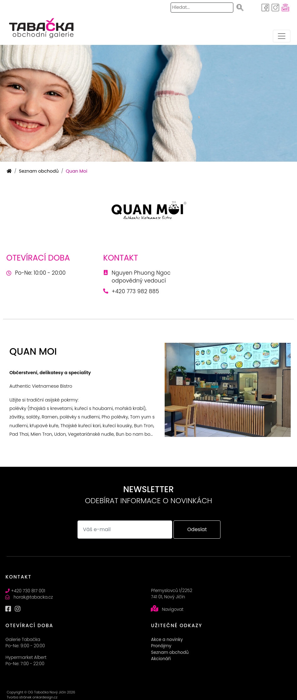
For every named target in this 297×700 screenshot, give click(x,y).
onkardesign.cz (44, 697)
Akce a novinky (167, 640)
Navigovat (172, 609)
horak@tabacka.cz (33, 597)
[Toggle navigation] (281, 36)
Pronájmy (161, 646)
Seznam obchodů (39, 171)
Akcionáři (161, 659)
